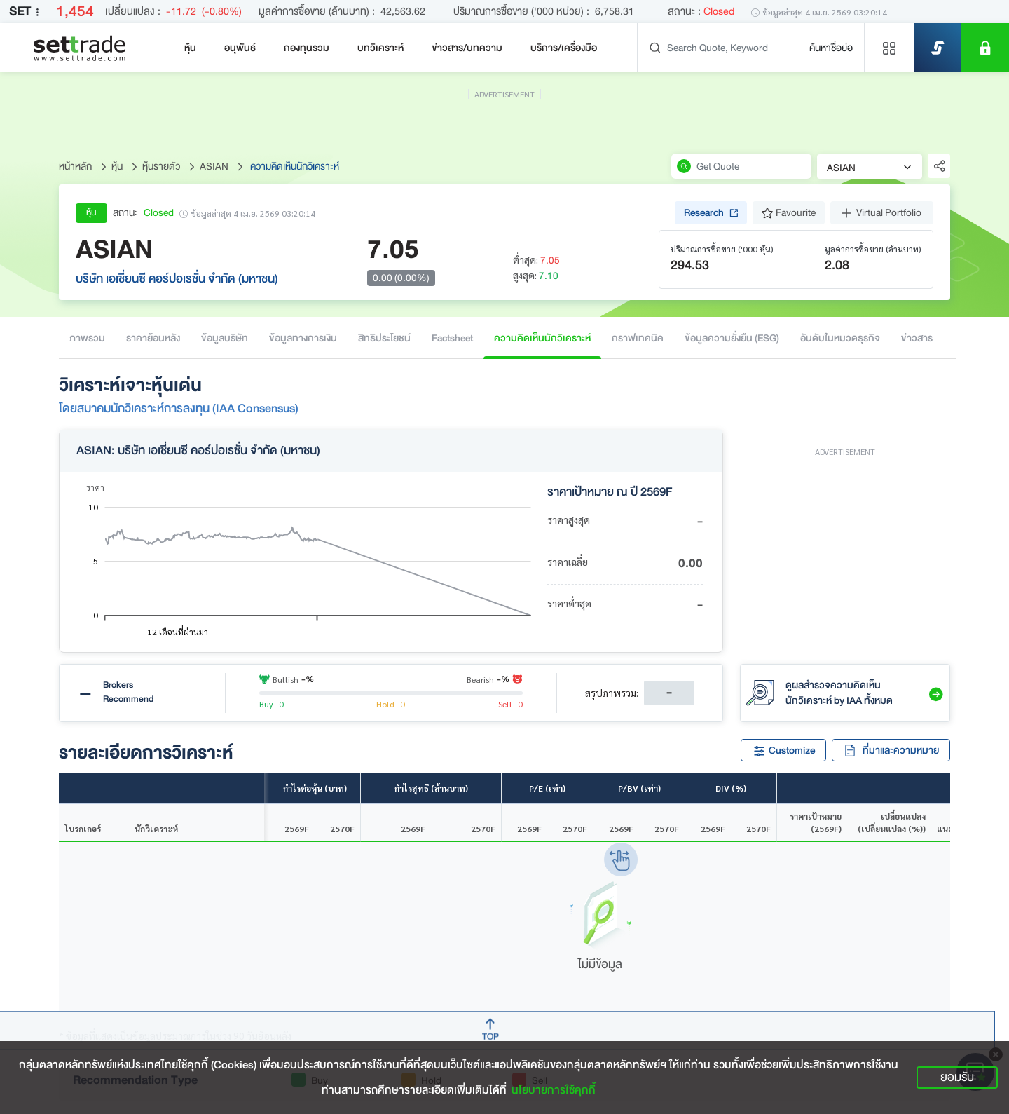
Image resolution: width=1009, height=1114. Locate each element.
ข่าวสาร (917, 338)
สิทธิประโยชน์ (384, 338)
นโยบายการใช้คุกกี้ (554, 1090)
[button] (935, 692)
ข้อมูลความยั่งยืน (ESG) (732, 338)
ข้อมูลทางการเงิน (303, 338)
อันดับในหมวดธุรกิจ (840, 338)
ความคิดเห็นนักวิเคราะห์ (542, 338)
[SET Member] (985, 47)
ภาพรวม (87, 338)
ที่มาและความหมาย (891, 750)
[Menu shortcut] (889, 47)
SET (26, 11)
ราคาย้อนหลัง (153, 338)
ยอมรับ (957, 1077)
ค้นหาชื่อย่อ (831, 47)
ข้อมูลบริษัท (224, 338)
